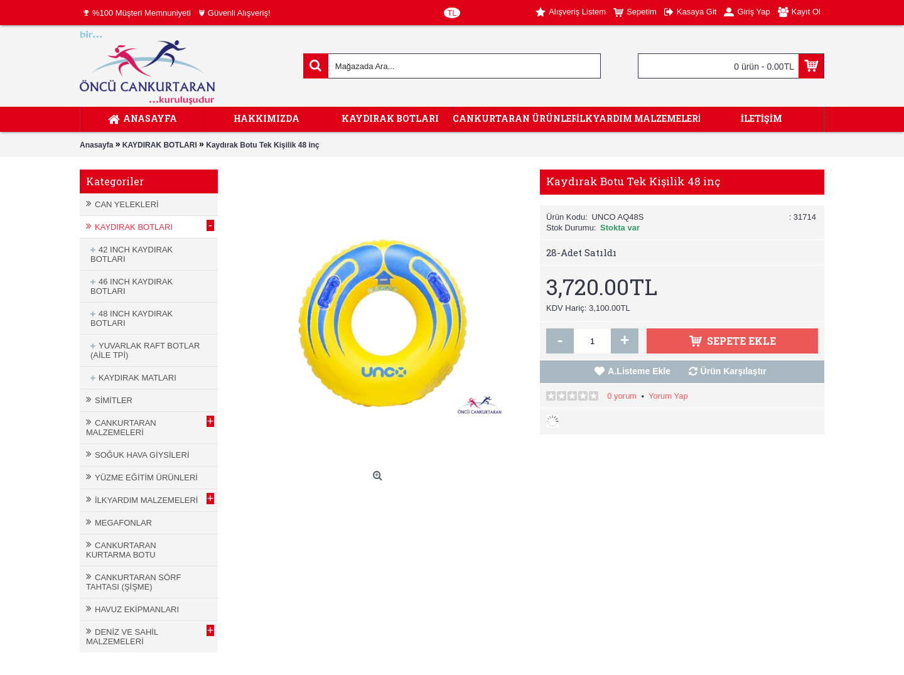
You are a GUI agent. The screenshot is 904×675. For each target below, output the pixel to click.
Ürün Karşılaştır (734, 371)
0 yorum (622, 396)
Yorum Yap (668, 396)
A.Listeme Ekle (639, 371)
